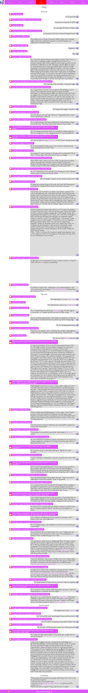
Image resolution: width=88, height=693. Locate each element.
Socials (61, 2)
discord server (52, 140)
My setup (69, 432)
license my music (60, 602)
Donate (51, 2)
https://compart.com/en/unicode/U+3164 (43, 564)
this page (67, 338)
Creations (31, 2)
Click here (73, 610)
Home (9, 2)
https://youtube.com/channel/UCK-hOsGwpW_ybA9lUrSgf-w (50, 573)
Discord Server (46, 683)
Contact (72, 2)
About (41, 2)
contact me (56, 683)
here (39, 685)
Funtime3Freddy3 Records (58, 289)
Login (83, 2)
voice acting (57, 310)
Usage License (71, 299)
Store (20, 2)
